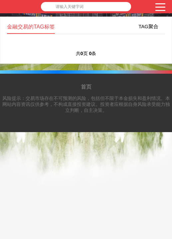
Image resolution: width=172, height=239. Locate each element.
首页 (86, 87)
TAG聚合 (148, 26)
